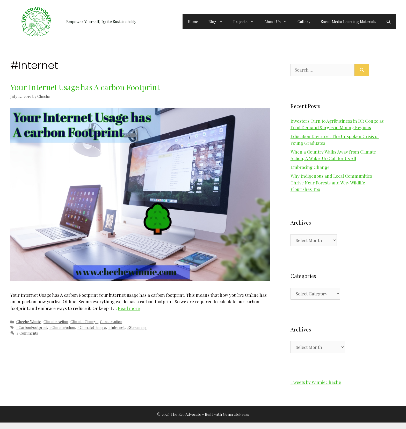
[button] (388, 21)
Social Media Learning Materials (348, 21)
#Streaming (137, 327)
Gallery (304, 21)
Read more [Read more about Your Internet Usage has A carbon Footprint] (129, 308)
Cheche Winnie (28, 321)
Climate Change (84, 321)
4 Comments (27, 333)
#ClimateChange (91, 327)
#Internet (116, 327)
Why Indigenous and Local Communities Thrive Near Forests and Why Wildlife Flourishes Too (331, 182)
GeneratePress (236, 414)
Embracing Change (310, 167)
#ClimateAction (62, 327)
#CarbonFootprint (31, 327)
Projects (246, 21)
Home (193, 21)
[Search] (361, 70)
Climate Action (56, 321)
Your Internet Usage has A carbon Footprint (85, 87)
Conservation (111, 321)
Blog (218, 21)
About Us (278, 21)
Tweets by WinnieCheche (316, 382)
